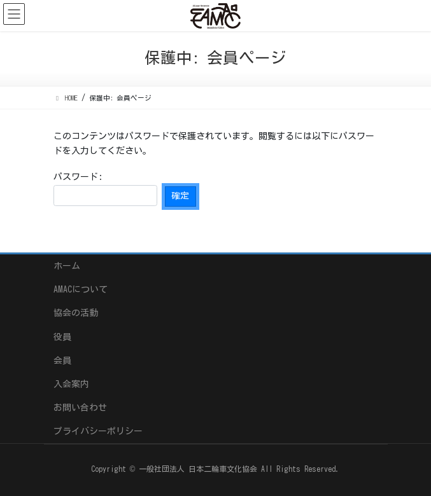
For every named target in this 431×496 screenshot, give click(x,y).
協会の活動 (75, 312)
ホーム (66, 265)
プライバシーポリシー (98, 431)
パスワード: (105, 189)
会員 (62, 360)
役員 (62, 337)
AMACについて (80, 289)
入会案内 (71, 384)
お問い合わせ (80, 407)
